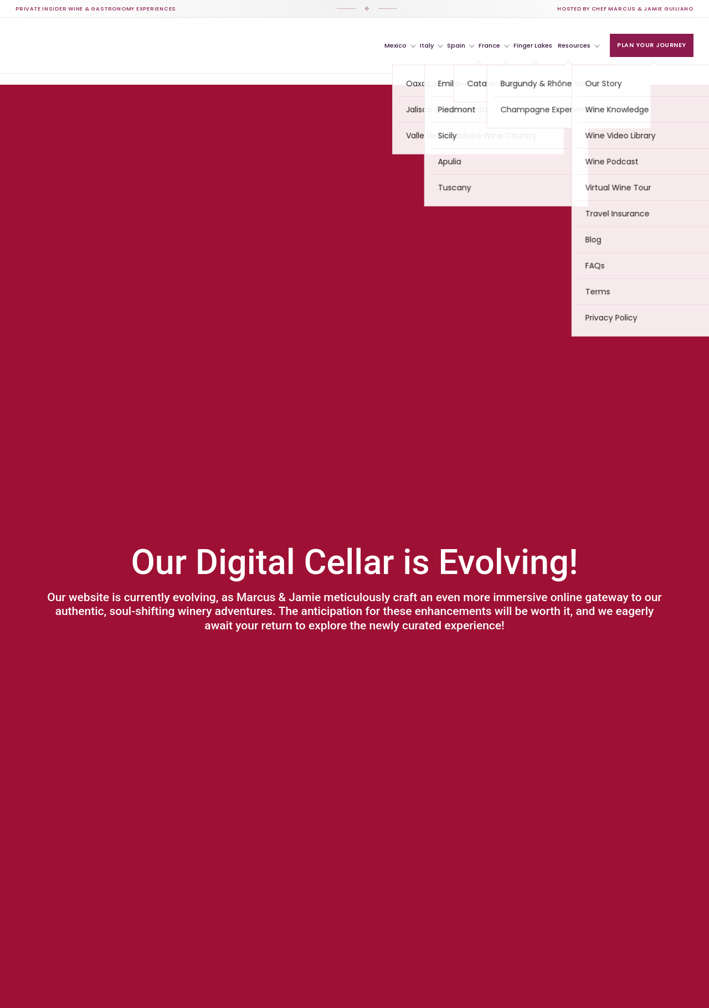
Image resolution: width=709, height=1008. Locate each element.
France (494, 45)
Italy (431, 45)
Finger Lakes (532, 45)
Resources (579, 45)
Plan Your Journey (651, 45)
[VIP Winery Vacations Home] (70, 45)
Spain (461, 45)
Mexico (400, 45)
